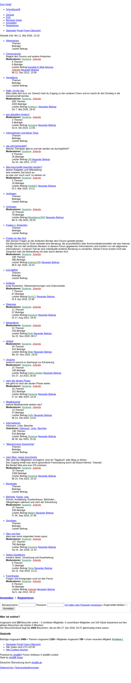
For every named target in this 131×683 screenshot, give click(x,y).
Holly (30, 415)
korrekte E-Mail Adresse (40, 67)
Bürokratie (11, 483)
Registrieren (26, 597)
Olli (30, 159)
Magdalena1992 (36, 217)
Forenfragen (12, 576)
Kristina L (33, 106)
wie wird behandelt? (16, 146)
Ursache (10, 359)
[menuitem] (10, 15)
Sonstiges (11, 520)
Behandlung (12, 322)
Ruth (30, 333)
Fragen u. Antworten (16, 225)
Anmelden (6, 597)
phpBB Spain (16, 657)
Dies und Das (13, 533)
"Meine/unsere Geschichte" (20, 444)
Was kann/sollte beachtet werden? (24, 167)
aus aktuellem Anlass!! (18, 114)
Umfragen (11, 193)
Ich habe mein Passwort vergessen (83, 605)
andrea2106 (34, 262)
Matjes (31, 513)
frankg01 (32, 186)
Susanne (26, 59)
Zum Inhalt (5, 4)
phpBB (16, 655)
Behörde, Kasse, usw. (17, 497)
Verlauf (9, 341)
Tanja (31, 568)
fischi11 (32, 296)
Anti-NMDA (12, 270)
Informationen (13, 423)
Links (33, 428)
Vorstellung (12, 77)
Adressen (24, 428)
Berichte (42, 428)
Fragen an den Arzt (16, 238)
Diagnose (11, 304)
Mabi (30, 352)
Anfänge (10, 283)
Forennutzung (13, 54)
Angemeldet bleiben (115, 605)
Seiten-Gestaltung (15, 555)
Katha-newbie (35, 373)
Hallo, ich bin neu (15, 90)
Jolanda (37, 59)
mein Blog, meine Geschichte (21, 457)
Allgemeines (12, 40)
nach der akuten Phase (18, 381)
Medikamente (13, 402)
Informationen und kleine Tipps (22, 133)
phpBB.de (37, 662)
